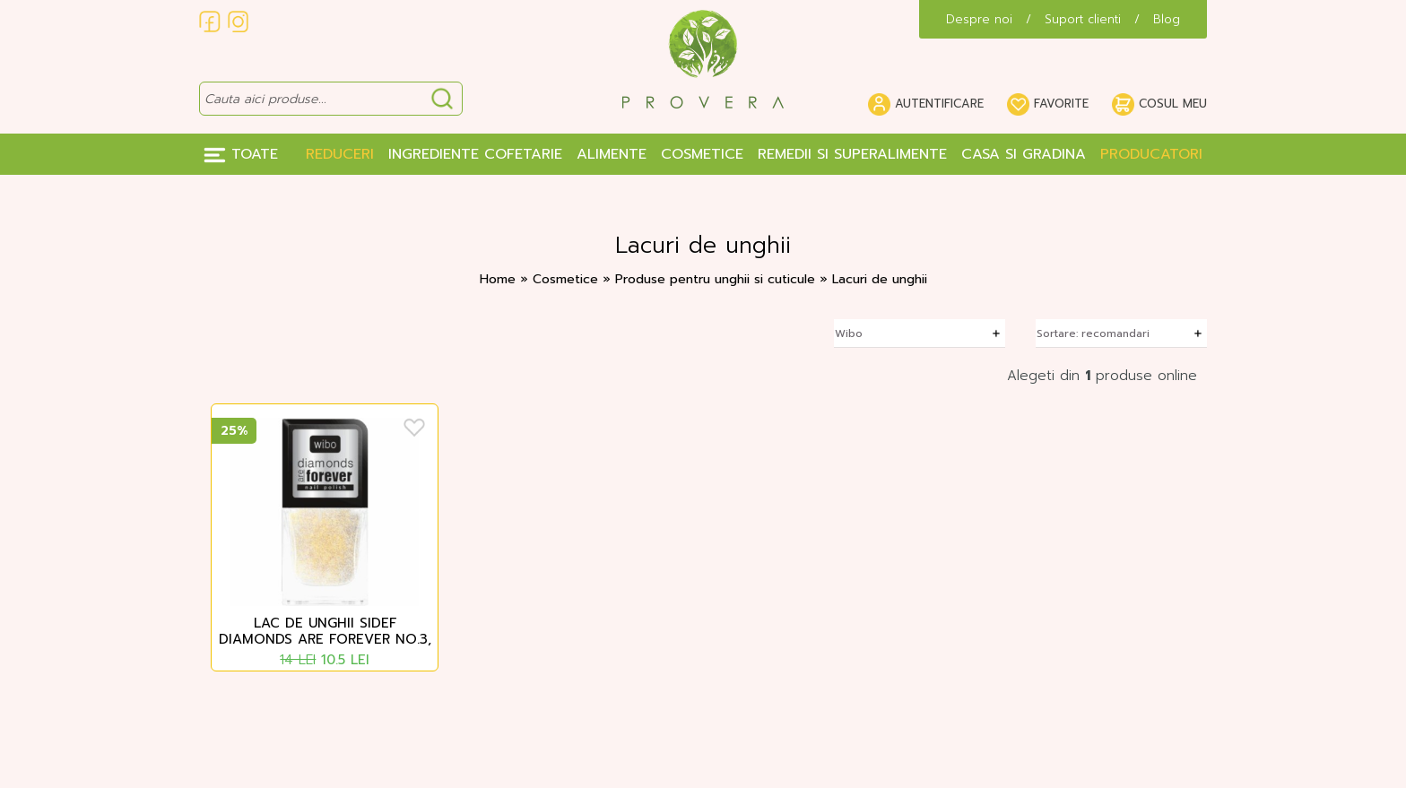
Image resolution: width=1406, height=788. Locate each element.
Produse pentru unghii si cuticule (717, 279)
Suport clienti (1083, 19)
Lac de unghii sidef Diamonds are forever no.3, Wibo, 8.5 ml (325, 632)
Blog (1166, 19)
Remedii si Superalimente (852, 154)
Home (498, 279)
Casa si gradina (1023, 154)
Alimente (612, 154)
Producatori (1151, 154)
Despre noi (979, 19)
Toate (241, 154)
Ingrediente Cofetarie (475, 154)
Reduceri (340, 154)
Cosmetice (702, 154)
